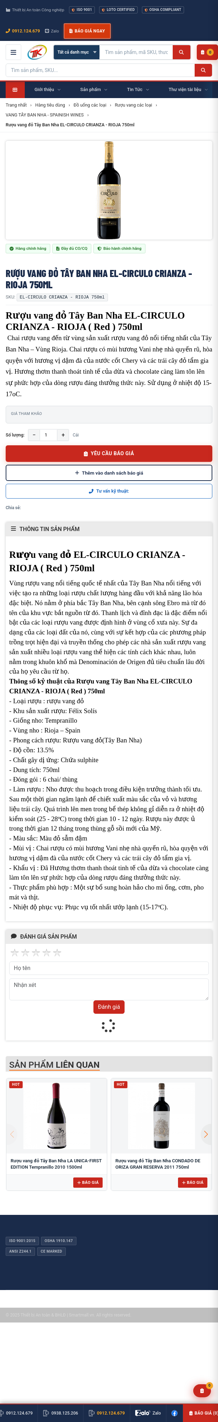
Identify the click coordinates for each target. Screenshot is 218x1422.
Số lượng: (15, 435)
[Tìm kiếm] (181, 52)
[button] (206, 1134)
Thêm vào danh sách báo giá (109, 473)
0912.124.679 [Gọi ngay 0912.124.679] (23, 31)
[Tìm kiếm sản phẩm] (136, 52)
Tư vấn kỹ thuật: (109, 491)
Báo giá (88, 1182)
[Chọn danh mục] (76, 52)
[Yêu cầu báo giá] (202, 1390)
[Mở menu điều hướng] (13, 52)
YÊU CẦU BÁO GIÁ (109, 453)
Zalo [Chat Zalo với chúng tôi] (52, 31)
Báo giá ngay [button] (87, 31)
